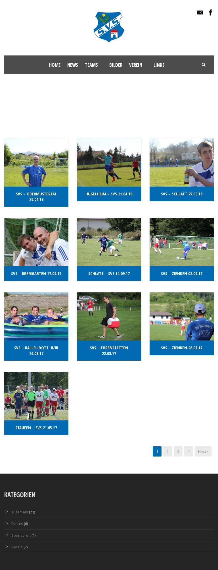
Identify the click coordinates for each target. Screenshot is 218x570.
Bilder (115, 65)
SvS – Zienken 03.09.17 (181, 273)
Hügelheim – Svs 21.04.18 (108, 194)
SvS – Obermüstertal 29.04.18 (36, 196)
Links (159, 65)
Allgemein (19, 512)
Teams (91, 65)
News (72, 65)
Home (54, 65)
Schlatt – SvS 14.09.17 (109, 273)
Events (17, 523)
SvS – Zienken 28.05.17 (181, 347)
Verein (135, 65)
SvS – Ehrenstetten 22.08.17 (109, 350)
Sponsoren (21, 535)
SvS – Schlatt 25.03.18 (181, 194)
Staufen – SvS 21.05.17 (36, 427)
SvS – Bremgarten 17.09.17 (36, 273)
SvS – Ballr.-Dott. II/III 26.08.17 (36, 350)
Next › (203, 451)
